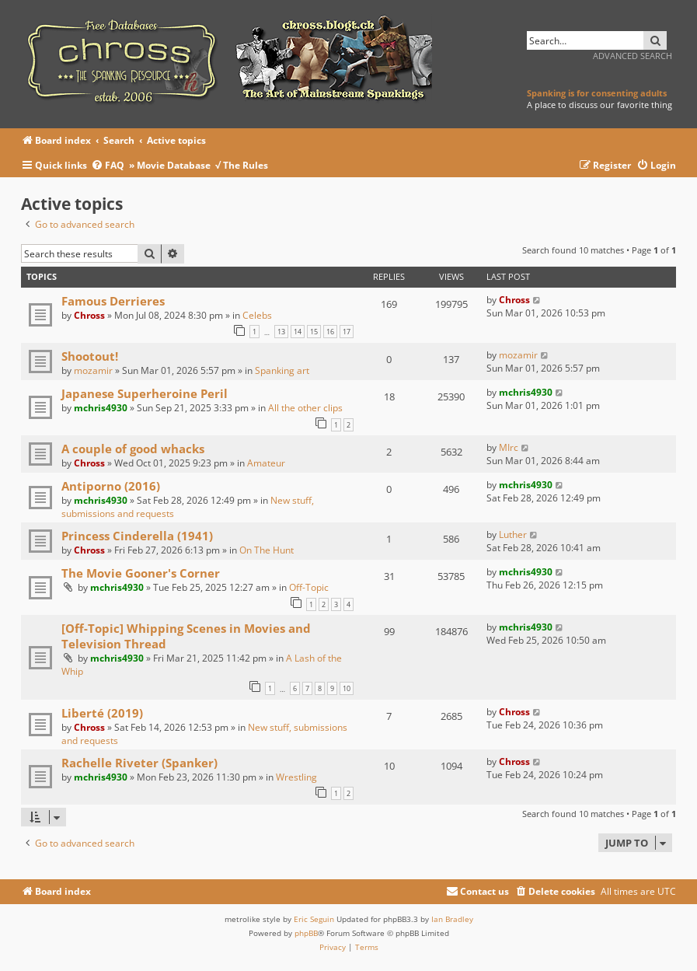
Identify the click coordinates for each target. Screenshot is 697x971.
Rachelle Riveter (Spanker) (139, 762)
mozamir (93, 370)
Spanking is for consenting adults (597, 93)
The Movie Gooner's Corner (140, 573)
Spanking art (282, 370)
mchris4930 (100, 407)
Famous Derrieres (113, 301)
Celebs (257, 315)
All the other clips (305, 407)
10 (346, 688)
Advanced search (632, 55)
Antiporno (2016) (110, 486)
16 (330, 332)
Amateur (266, 463)
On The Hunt (266, 550)
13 (281, 332)
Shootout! (89, 356)
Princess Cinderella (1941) (137, 535)
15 (314, 332)
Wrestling (296, 777)
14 (297, 332)
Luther (513, 534)
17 (346, 332)
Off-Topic (309, 587)
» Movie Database (170, 165)
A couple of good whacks (132, 448)
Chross (89, 315)
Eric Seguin (314, 918)
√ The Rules (241, 165)
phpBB (306, 932)
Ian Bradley (452, 918)
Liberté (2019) (102, 713)
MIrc (508, 447)
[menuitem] (110, 165)
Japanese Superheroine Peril (144, 393)
